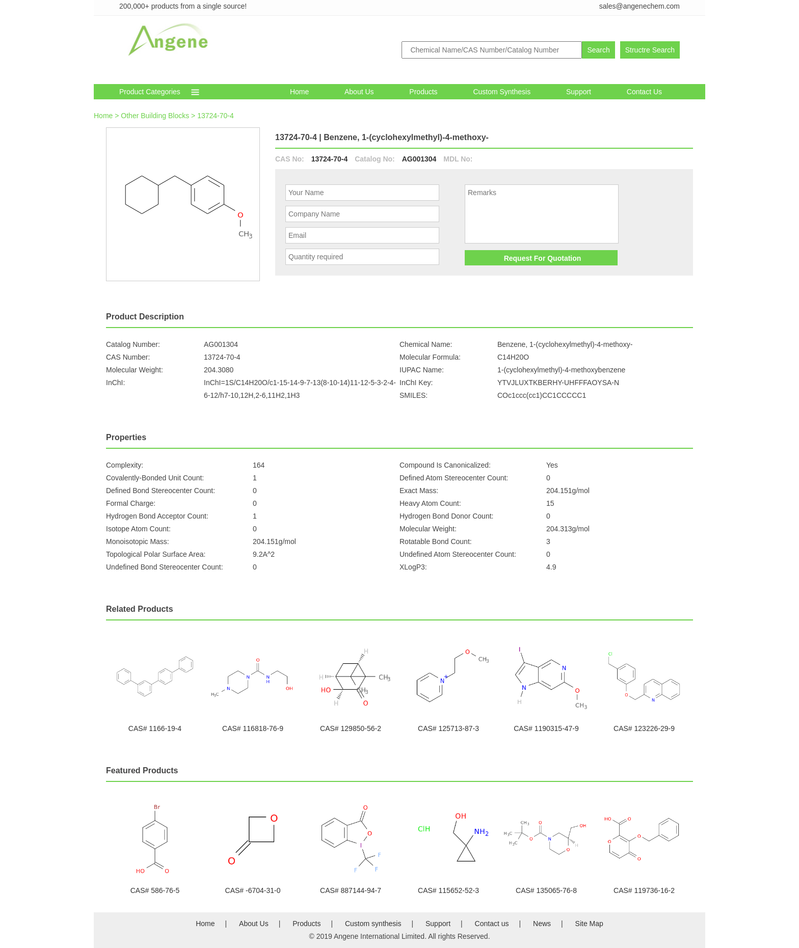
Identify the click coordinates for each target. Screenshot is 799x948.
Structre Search (650, 50)
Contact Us (644, 92)
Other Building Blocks (155, 116)
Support (578, 92)
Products (423, 92)
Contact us (492, 923)
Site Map (589, 923)
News (542, 923)
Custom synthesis (501, 92)
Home (299, 92)
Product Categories (149, 92)
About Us (359, 92)
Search (598, 50)
